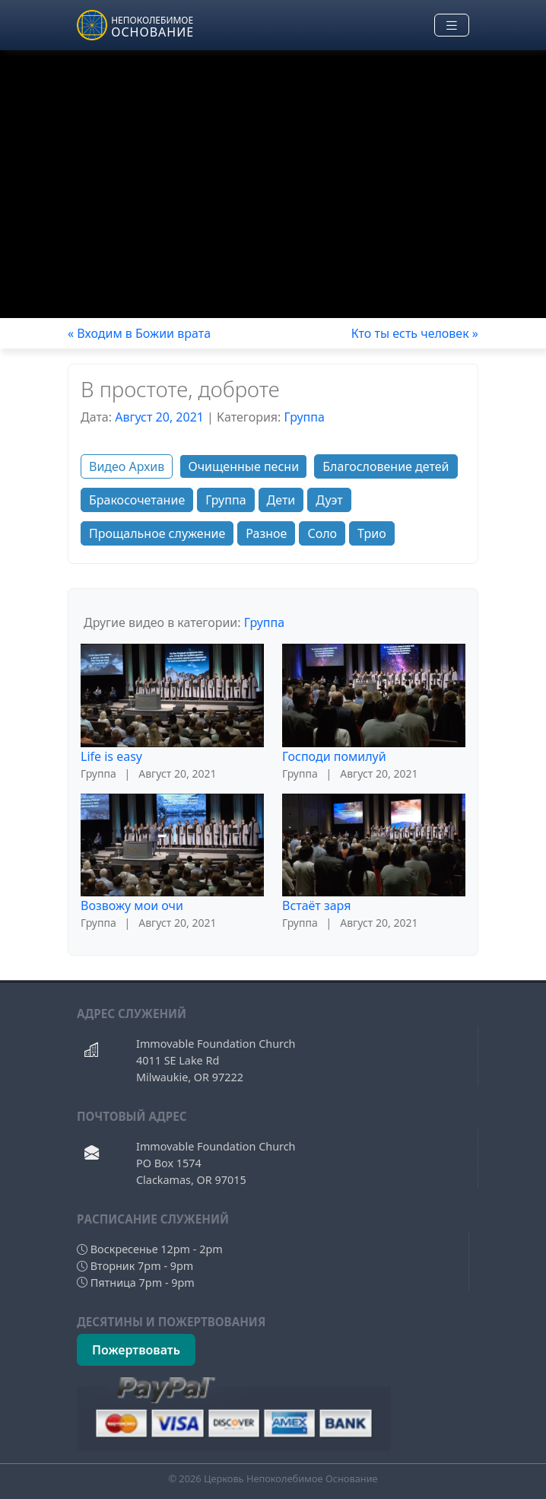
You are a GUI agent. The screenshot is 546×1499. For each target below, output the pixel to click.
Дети (281, 500)
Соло (322, 533)
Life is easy (111, 756)
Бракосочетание (137, 500)
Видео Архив (126, 466)
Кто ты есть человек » (414, 333)
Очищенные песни (243, 466)
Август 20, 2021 (159, 417)
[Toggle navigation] (451, 25)
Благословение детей (385, 466)
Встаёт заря (316, 905)
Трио (371, 533)
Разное (266, 533)
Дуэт (329, 500)
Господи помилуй (334, 756)
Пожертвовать (136, 1349)
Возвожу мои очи (132, 905)
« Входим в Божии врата (139, 333)
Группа (304, 417)
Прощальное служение (157, 533)
